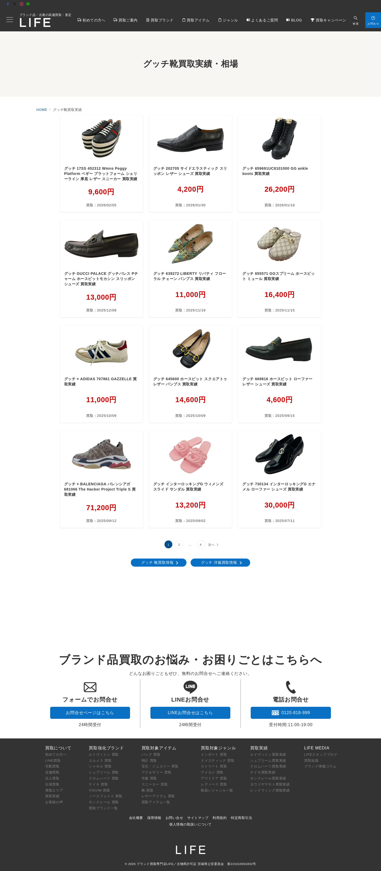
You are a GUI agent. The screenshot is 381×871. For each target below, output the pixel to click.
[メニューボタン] (9, 20)
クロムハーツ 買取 (104, 778)
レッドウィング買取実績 (270, 790)
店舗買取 (52, 772)
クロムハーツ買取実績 (268, 766)
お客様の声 (54, 802)
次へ (211, 544)
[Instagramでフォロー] (22, 4)
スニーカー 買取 (155, 784)
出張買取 (52, 784)
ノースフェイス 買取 (105, 796)
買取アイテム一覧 (156, 802)
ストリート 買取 (214, 766)
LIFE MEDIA (317, 748)
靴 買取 (148, 790)
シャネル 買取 (100, 766)
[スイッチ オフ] (356, 20)
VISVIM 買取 (99, 790)
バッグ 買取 (151, 754)
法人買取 (52, 778)
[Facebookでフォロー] (8, 4)
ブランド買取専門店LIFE (155, 864)
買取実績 (52, 796)
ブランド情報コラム (320, 766)
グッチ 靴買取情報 (157, 562)
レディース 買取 (214, 784)
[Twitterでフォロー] (15, 4)
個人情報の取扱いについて (190, 824)
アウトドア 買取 (214, 778)
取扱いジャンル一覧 (217, 790)
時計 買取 (149, 760)
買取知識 (311, 760)
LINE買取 (53, 760)
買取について (58, 748)
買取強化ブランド (106, 748)
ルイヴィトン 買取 (104, 754)
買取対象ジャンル (218, 748)
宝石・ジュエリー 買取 (160, 766)
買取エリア (54, 790)
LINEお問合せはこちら (190, 712)
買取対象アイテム (159, 748)
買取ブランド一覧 (103, 808)
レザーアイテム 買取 (158, 796)
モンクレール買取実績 (268, 778)
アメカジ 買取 (212, 772)
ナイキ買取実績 (263, 772)
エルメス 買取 (100, 760)
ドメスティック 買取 (218, 760)
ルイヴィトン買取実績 (268, 754)
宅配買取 (52, 766)
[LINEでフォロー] (28, 4)
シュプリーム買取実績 (268, 760)
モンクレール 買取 (104, 802)
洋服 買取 (149, 778)
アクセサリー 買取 (157, 772)
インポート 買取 (214, 754)
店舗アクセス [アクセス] (362, 5)
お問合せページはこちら (90, 712)
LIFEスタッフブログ (320, 754)
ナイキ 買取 (98, 784)
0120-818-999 (291, 712)
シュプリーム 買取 (104, 772)
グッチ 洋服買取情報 (219, 562)
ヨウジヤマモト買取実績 (270, 784)
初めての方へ (56, 754)
